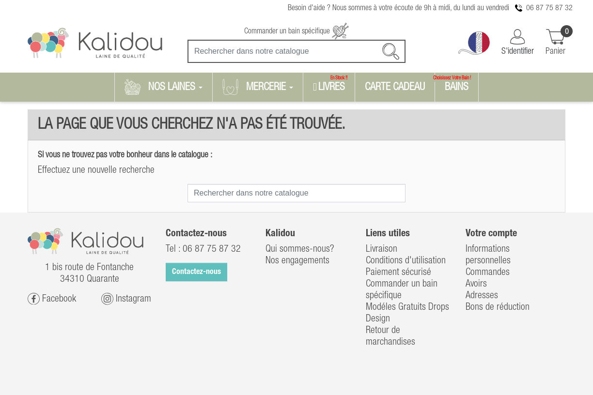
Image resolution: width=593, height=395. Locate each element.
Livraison (381, 249)
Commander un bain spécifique (296, 31)
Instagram (126, 299)
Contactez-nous (196, 272)
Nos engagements (297, 261)
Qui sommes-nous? (299, 249)
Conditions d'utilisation (406, 261)
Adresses (482, 295)
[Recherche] (296, 51)
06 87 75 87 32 (549, 8)
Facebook (52, 299)
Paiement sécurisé (398, 272)
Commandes (488, 272)
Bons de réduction (498, 307)
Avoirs (476, 284)
